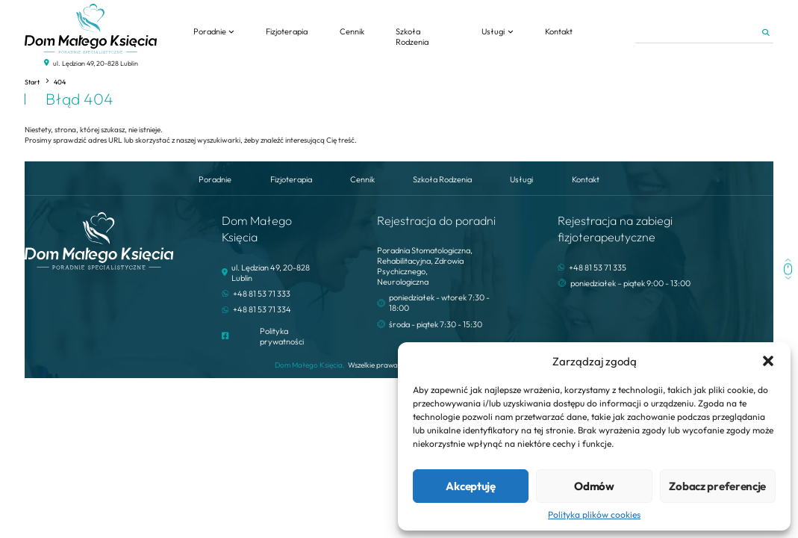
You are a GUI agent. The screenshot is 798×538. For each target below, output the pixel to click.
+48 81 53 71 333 (261, 293)
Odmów (594, 486)
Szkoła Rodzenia (412, 36)
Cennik (352, 31)
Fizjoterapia (287, 31)
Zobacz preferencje (717, 486)
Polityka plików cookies (594, 514)
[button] (768, 360)
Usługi (493, 31)
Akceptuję (470, 486)
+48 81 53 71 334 (262, 309)
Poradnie (209, 31)
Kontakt (559, 31)
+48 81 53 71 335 (597, 267)
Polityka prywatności (282, 336)
